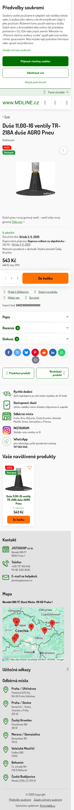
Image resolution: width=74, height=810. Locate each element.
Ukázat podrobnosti (35, 82)
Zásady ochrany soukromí (48, 799)
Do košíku (45, 278)
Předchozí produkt (18, 373)
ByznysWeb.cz (47, 805)
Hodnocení (8, 140)
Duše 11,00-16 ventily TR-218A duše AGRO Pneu (18, 499)
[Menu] (67, 103)
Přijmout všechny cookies (35, 61)
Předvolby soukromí (20, 799)
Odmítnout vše (35, 73)
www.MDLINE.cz (20, 102)
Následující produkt (57, 373)
